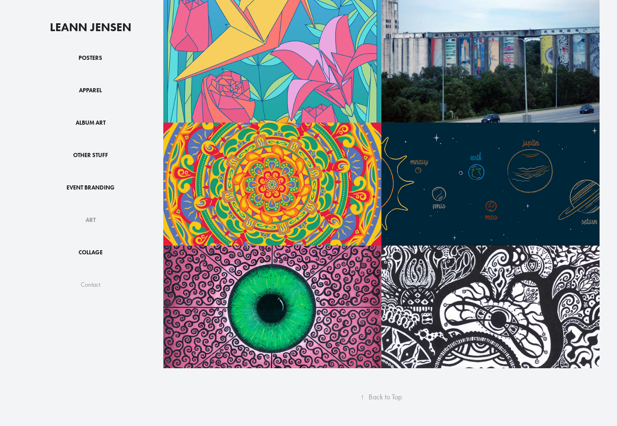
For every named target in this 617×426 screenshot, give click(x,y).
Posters (90, 58)
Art (91, 220)
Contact (90, 284)
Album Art (91, 122)
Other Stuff (90, 155)
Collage (91, 252)
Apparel (90, 90)
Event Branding (90, 187)
